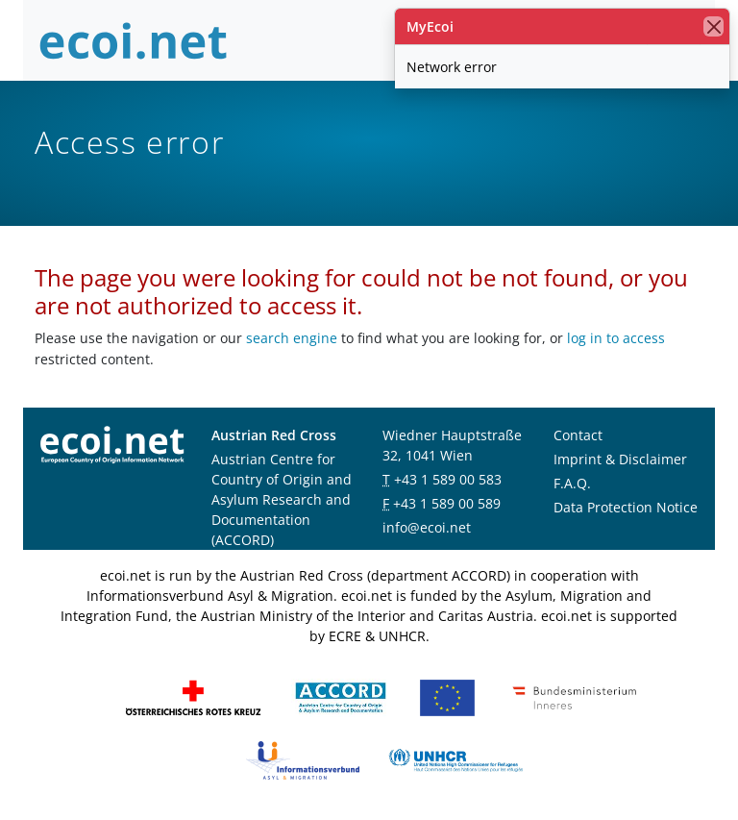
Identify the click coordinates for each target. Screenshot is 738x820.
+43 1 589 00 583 (448, 479)
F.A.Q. (572, 483)
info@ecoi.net (426, 527)
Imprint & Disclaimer (620, 459)
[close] (713, 26)
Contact (578, 435)
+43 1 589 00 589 (447, 503)
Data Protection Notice (626, 507)
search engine (291, 338)
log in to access (616, 338)
